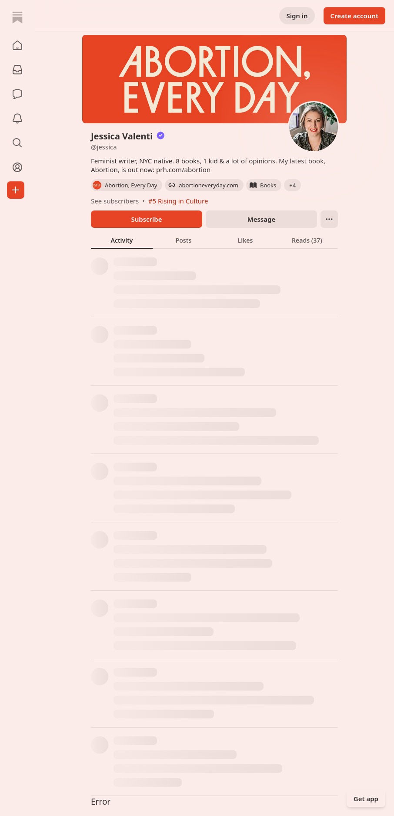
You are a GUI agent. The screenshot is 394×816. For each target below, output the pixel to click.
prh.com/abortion (183, 169)
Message (261, 219)
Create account (354, 15)
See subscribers (115, 200)
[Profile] (17, 167)
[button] (17, 45)
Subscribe (146, 219)
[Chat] (17, 94)
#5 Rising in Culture (178, 200)
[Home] (17, 17)
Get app (366, 798)
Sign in (296, 15)
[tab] (122, 240)
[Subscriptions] (17, 69)
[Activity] (17, 118)
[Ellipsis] (329, 219)
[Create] (15, 190)
